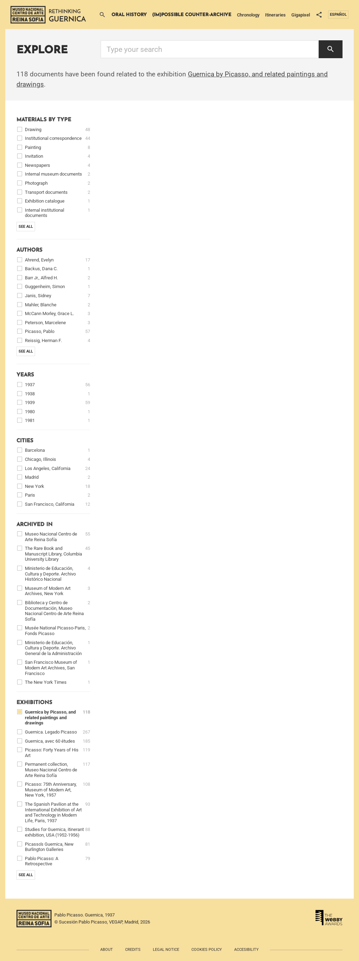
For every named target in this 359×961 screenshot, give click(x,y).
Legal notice (166, 949)
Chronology (248, 15)
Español (338, 14)
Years (25, 375)
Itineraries (275, 15)
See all (26, 226)
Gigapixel (300, 15)
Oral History (129, 15)
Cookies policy (206, 949)
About (106, 949)
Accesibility (246, 949)
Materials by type (43, 120)
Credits (133, 949)
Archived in (34, 524)
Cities (24, 441)
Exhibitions (34, 703)
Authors (29, 250)
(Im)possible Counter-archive (191, 15)
